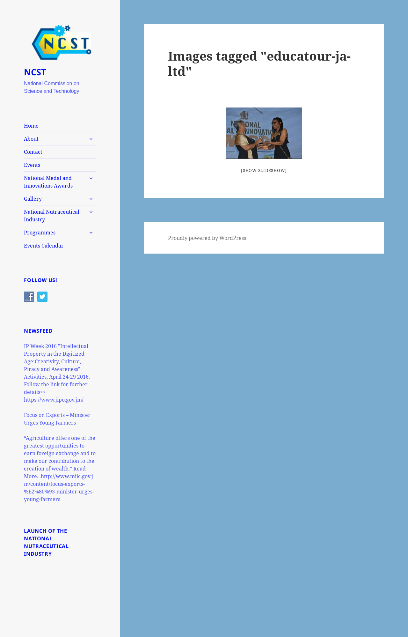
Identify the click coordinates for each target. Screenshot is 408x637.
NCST (35, 72)
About (31, 138)
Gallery (33, 198)
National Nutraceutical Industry (51, 215)
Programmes (39, 232)
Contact (33, 151)
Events (32, 164)
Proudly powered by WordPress (207, 237)
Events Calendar (44, 245)
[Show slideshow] (264, 170)
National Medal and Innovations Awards (48, 181)
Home (31, 125)
